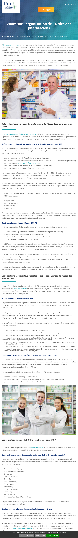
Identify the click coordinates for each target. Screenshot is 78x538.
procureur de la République (22, 528)
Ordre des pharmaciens (11, 45)
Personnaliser (53, 535)
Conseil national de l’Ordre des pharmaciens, (20, 134)
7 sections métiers (20, 289)
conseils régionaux (36, 447)
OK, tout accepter (26, 535)
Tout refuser (40, 535)
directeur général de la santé (28, 163)
